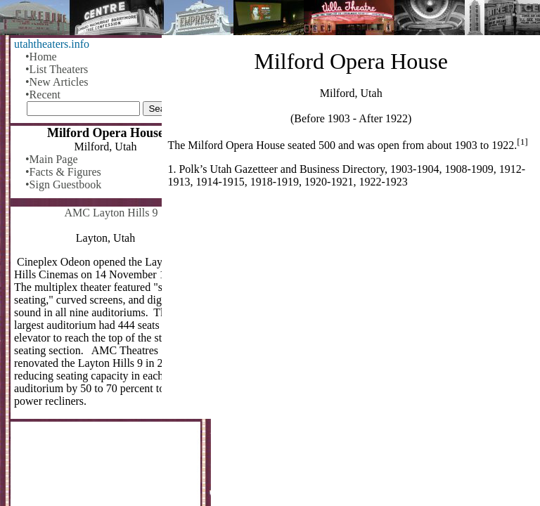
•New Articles (57, 82)
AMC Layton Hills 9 (111, 213)
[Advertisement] (350, 309)
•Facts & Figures (63, 172)
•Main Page (51, 159)
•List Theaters (56, 69)
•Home (41, 57)
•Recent (42, 94)
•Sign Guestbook (63, 184)
